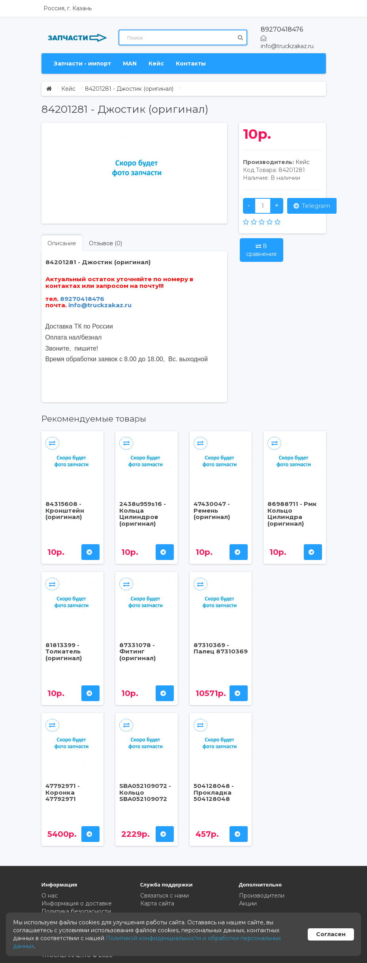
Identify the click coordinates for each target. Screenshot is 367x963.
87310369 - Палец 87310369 (221, 648)
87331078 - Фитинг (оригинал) (137, 651)
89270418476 (282, 29)
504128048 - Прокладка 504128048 (214, 792)
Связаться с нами (164, 895)
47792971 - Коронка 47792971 (62, 792)
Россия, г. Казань (67, 8)
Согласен (331, 934)
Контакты (191, 63)
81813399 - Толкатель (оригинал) (63, 651)
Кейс (156, 63)
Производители (261, 895)
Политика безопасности (76, 911)
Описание (61, 243)
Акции (248, 903)
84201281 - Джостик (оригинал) (129, 88)
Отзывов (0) (105, 243)
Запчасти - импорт (82, 63)
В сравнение (261, 250)
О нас (49, 895)
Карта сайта (157, 903)
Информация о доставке (76, 903)
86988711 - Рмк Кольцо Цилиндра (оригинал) (292, 513)
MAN (130, 63)
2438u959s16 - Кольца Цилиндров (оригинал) (142, 513)
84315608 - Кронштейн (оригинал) (64, 510)
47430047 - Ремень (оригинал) (212, 510)
